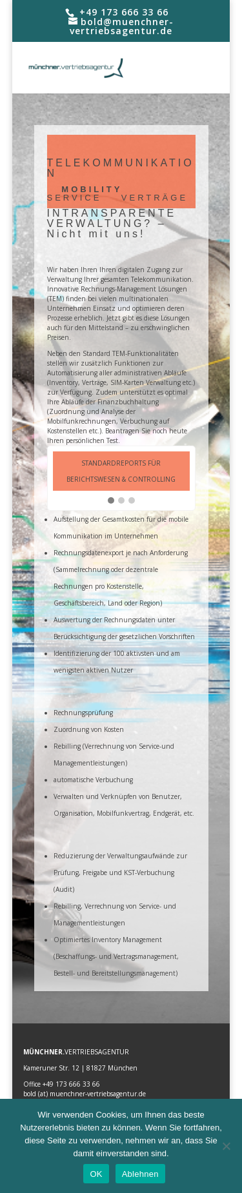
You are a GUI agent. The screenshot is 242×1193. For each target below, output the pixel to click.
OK (96, 1174)
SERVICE (74, 197)
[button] (111, 501)
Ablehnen (140, 1174)
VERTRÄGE (154, 197)
